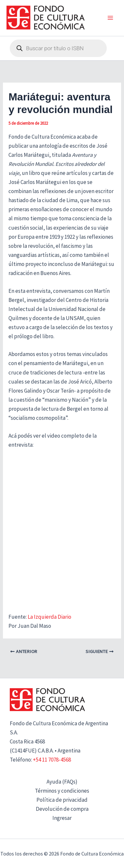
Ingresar (62, 817)
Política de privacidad (62, 799)
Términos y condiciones (62, 790)
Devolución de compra (62, 808)
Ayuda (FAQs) (62, 781)
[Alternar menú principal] (110, 18)
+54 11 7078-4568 (52, 759)
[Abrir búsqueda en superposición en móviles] (58, 48)
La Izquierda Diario (49, 616)
